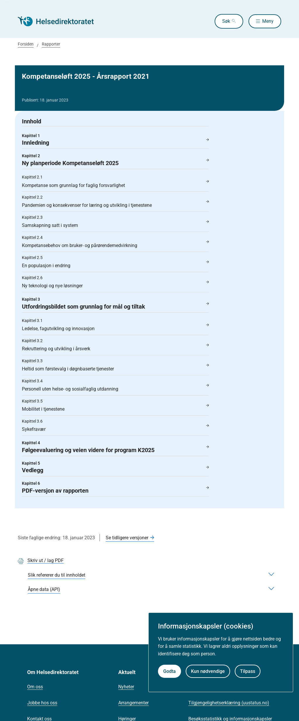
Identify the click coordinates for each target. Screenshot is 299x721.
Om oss (35, 687)
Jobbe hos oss (42, 703)
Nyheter (126, 687)
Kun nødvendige (208, 671)
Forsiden (26, 44)
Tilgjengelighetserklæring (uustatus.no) (228, 703)
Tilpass (247, 671)
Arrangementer (133, 703)
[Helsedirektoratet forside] (60, 21)
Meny (268, 21)
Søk (224, 21)
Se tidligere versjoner (127, 537)
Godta (169, 671)
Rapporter (51, 44)
